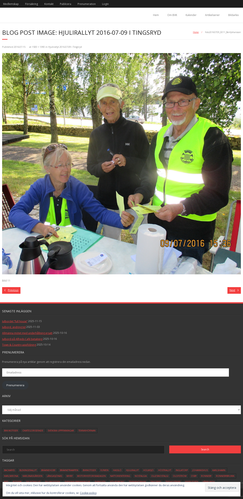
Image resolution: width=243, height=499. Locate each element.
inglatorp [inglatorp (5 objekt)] (182, 470)
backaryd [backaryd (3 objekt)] (9, 470)
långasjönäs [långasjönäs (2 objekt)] (54, 475)
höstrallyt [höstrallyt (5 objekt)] (164, 470)
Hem (156, 15)
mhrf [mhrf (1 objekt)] (70, 475)
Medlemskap (11, 4)
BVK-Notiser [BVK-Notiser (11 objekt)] (11, 430)
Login (105, 4)
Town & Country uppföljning (19, 345)
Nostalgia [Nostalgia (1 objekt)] (141, 475)
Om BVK (172, 15)
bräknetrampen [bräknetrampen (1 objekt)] (69, 470)
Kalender (191, 15)
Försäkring (31, 4)
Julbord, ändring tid (14, 327)
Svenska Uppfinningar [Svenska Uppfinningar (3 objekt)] (61, 430)
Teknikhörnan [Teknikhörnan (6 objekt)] (86, 430)
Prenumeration (87, 4)
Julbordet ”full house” (14, 321)
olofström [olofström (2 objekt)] (180, 475)
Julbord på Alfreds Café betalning (22, 339)
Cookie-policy (88, 493)
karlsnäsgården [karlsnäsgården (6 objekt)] (32, 475)
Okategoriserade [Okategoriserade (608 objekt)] (32, 430)
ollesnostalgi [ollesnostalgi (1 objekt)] (159, 475)
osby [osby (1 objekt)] (194, 475)
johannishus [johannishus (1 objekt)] (200, 470)
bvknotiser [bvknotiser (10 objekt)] (89, 470)
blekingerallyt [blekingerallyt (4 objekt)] (28, 470)
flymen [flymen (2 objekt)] (104, 470)
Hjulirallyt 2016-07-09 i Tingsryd (65, 46)
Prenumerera (15, 385)
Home (196, 32)
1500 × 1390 (38, 46)
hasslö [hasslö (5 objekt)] (117, 470)
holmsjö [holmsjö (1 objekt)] (148, 470)
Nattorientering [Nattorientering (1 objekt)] (120, 475)
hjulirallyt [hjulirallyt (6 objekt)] (132, 470)
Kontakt (49, 4)
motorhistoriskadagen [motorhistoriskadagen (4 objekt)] (91, 475)
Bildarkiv (233, 15)
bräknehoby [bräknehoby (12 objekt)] (48, 470)
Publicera (65, 4)
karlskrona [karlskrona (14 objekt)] (11, 475)
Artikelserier (212, 15)
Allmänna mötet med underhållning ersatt (27, 333)
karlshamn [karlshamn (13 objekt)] (218, 470)
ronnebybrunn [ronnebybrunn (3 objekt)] (225, 475)
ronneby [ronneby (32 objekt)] (206, 475)
